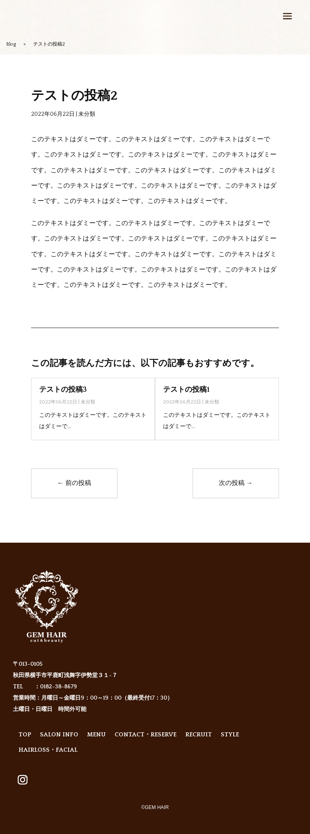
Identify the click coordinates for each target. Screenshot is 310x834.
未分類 (86, 114)
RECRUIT (198, 734)
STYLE (230, 734)
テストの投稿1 (186, 390)
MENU (96, 734)
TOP (25, 734)
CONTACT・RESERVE (145, 734)
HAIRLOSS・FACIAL (48, 749)
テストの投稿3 (63, 390)
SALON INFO (59, 734)
